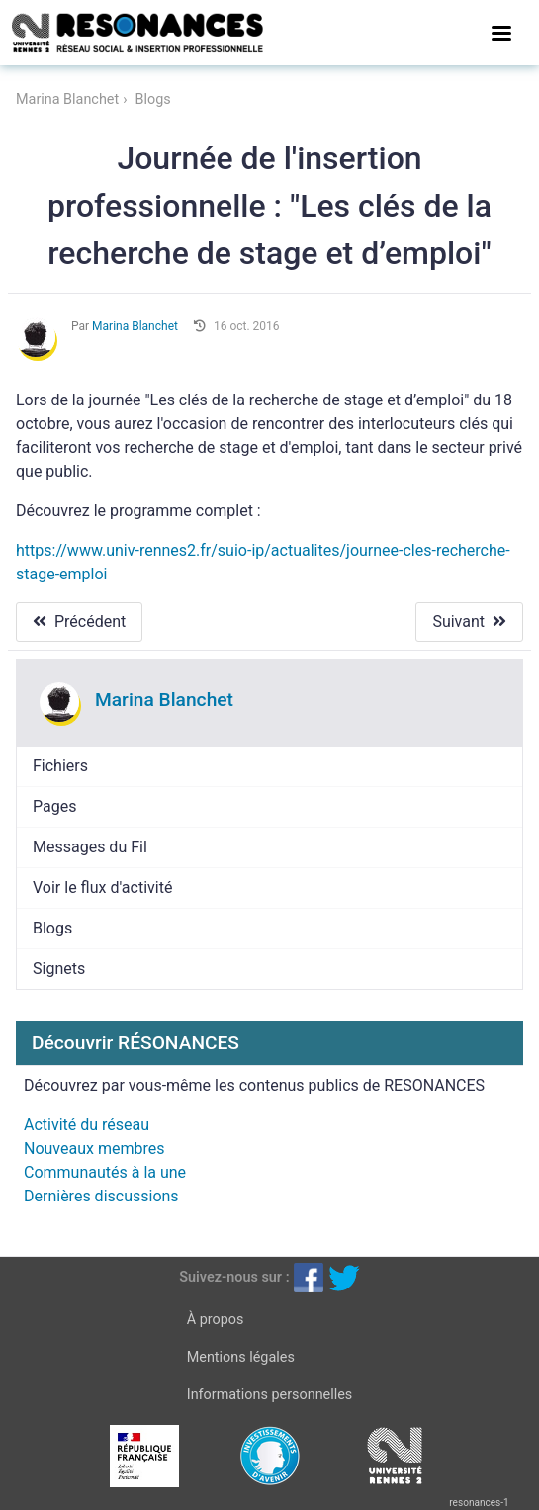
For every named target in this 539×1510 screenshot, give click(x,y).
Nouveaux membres (94, 1148)
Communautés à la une (105, 1172)
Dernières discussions (101, 1196)
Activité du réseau (86, 1124)
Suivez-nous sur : (234, 1277)
